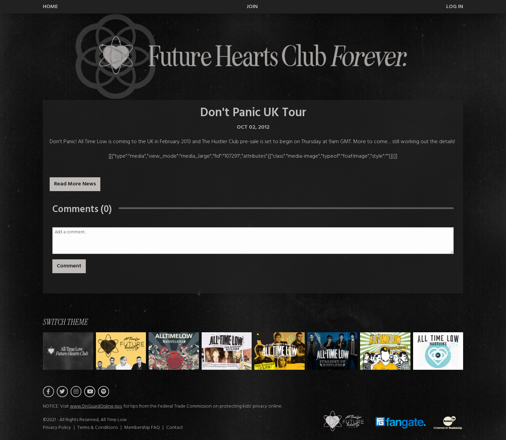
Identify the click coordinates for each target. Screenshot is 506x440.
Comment (69, 266)
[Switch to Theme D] (279, 351)
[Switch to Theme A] (121, 351)
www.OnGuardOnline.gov (96, 406)
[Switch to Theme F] (385, 351)
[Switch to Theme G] (438, 351)
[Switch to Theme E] (332, 351)
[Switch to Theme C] (227, 351)
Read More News (75, 184)
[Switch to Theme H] (68, 351)
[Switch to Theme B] (174, 351)
